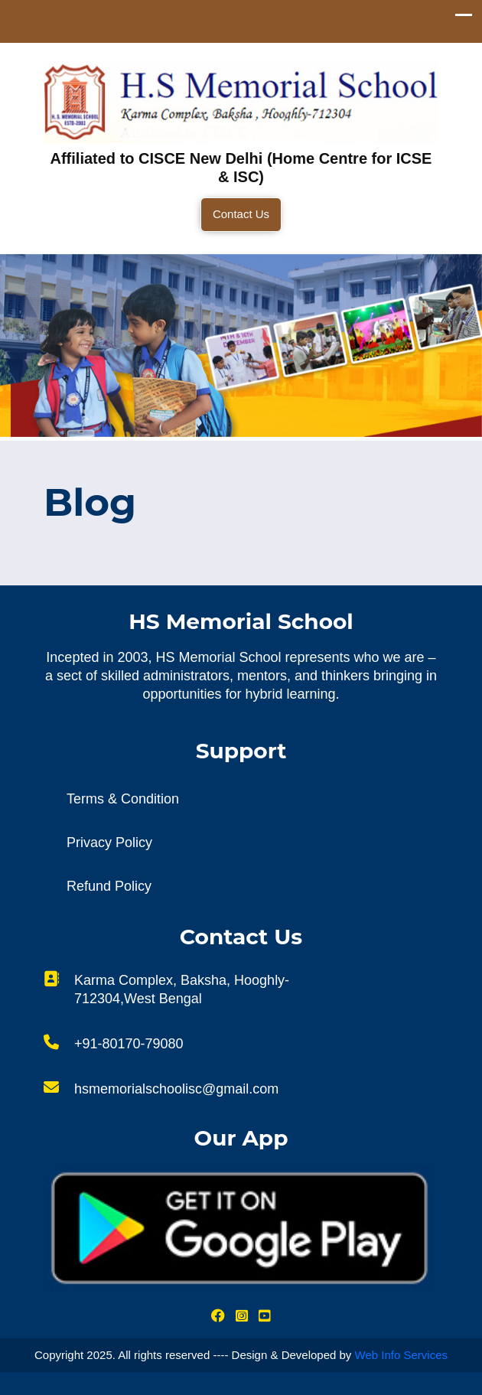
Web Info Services (401, 1354)
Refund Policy (109, 886)
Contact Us (241, 213)
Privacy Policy (109, 842)
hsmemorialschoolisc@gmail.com (176, 1089)
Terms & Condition (123, 799)
